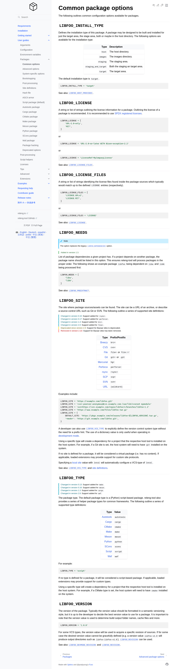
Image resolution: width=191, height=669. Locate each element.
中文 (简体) (38, 234)
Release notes (24, 198)
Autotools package (31, 107)
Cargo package (30, 112)
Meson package (30, 126)
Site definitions (29, 88)
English (23, 232)
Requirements (24, 26)
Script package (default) (34, 102)
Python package (30, 131)
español (41, 232)
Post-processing (30, 83)
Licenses (24, 164)
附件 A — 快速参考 (26, 202)
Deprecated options (32, 150)
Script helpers (26, 159)
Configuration (26, 50)
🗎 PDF (27, 225)
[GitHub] (167, 665)
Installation (23, 31)
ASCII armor (28, 97)
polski (28, 234)
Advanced (24, 174)
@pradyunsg (82, 665)
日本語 (21, 234)
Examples (22, 183)
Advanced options (31, 69)
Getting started (24, 35)
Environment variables (30, 54)
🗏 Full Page (36, 225)
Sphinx (70, 665)
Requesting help (25, 188)
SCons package (30, 136)
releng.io (22, 213)
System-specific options (33, 73)
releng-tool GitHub (26, 218)
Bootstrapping (29, 78)
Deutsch (32, 232)
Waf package (29, 140)
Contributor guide (26, 193)
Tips (22, 169)
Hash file (27, 93)
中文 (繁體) (31, 237)
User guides (23, 40)
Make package (29, 121)
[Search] (33, 17)
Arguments (25, 45)
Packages (24, 59)
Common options (31, 64)
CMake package (30, 116)
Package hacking (30, 145)
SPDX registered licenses (128, 113)
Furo (91, 665)
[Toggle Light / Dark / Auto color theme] (162, 5)
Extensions (25, 179)
